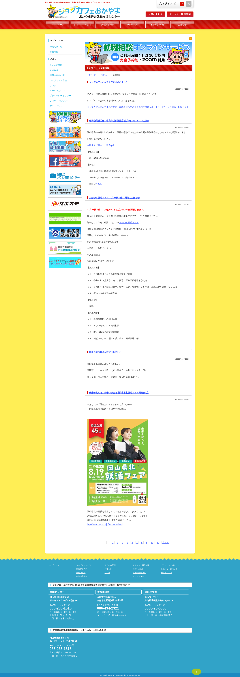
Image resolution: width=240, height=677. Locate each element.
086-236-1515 (60, 608)
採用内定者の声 (57, 75)
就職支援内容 (107, 24)
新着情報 (54, 52)
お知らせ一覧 (56, 47)
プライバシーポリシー (60, 95)
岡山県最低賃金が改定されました (105, 352)
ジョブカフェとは (82, 24)
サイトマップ (56, 105)
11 (158, 542)
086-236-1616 (60, 649)
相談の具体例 (157, 24)
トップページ (57, 24)
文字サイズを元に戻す (182, 4)
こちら (99, 184)
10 (152, 542)
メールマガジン (57, 90)
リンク (53, 85)
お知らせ (182, 24)
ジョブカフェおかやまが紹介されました (108, 82)
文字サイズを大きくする (189, 4)
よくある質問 (56, 65)
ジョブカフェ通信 (58, 80)
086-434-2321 (108, 608)
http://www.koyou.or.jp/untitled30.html (104, 524)
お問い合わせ (155, 14)
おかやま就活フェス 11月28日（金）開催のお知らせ (114, 197)
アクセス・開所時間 (180, 14)
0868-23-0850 (155, 608)
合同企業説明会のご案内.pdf (100, 145)
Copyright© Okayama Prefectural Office (113, 675)
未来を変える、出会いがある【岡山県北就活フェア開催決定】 (119, 392)
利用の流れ (132, 24)
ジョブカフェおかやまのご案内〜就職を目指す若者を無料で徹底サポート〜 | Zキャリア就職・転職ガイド (138, 107)
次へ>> (165, 542)
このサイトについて (59, 100)
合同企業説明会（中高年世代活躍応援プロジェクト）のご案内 (119, 120)
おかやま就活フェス (129, 222)
